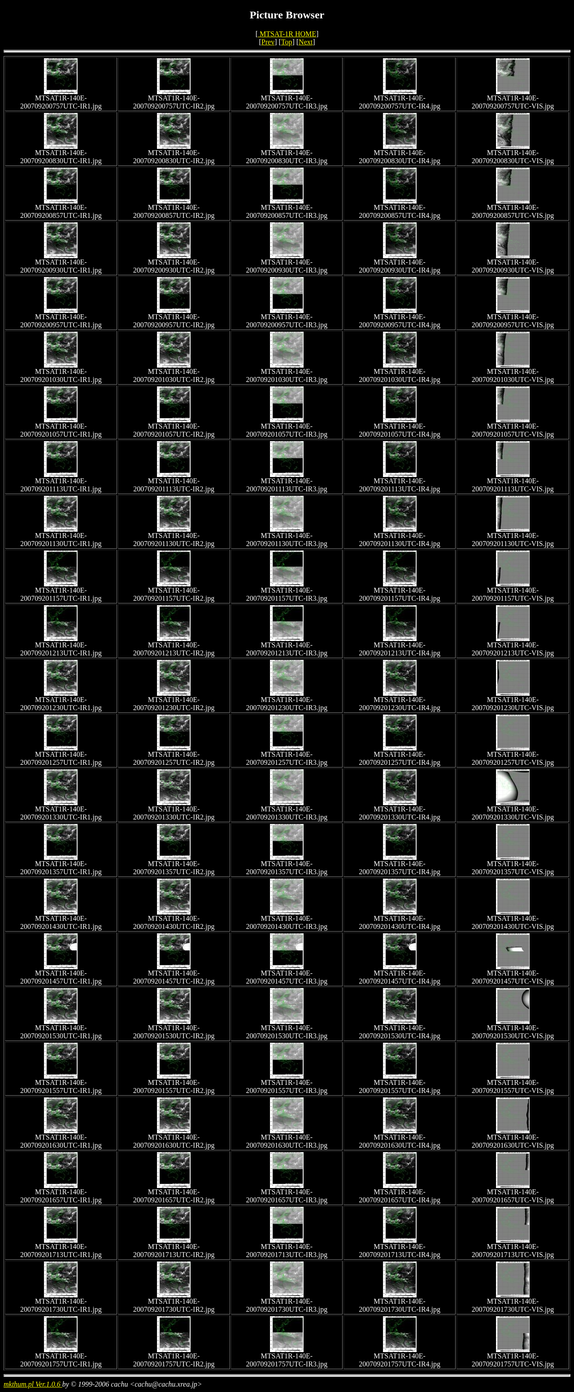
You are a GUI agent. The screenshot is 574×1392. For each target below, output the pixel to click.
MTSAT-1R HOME (287, 34)
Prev (267, 42)
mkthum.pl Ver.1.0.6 (33, 1384)
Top (286, 42)
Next (306, 42)
